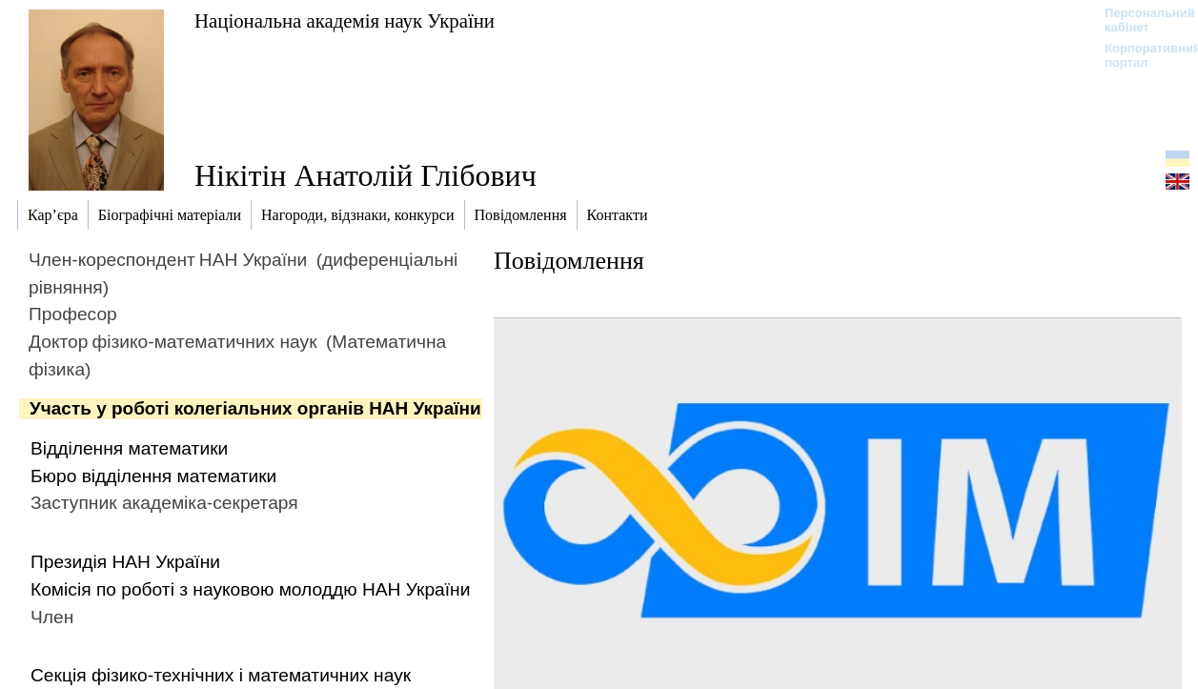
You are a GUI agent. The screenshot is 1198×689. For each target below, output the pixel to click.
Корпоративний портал (1140, 55)
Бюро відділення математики (153, 476)
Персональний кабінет (1140, 20)
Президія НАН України (125, 562)
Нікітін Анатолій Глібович (365, 175)
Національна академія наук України (344, 20)
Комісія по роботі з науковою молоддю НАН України (250, 589)
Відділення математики (129, 448)
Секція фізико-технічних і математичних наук (220, 675)
